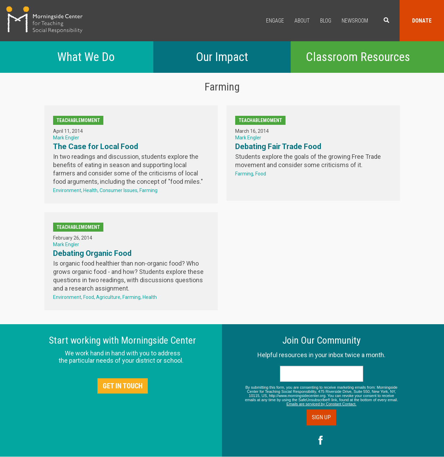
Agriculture (108, 297)
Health (90, 190)
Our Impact (222, 57)
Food (260, 173)
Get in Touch (123, 386)
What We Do (86, 57)
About (302, 20)
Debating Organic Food (92, 253)
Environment (67, 190)
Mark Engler (66, 137)
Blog (325, 20)
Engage (275, 20)
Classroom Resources (358, 57)
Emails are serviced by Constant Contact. (322, 404)
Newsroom (355, 20)
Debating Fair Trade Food (278, 146)
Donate (422, 20)
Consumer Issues (118, 190)
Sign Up (321, 417)
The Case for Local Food (95, 146)
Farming (148, 190)
